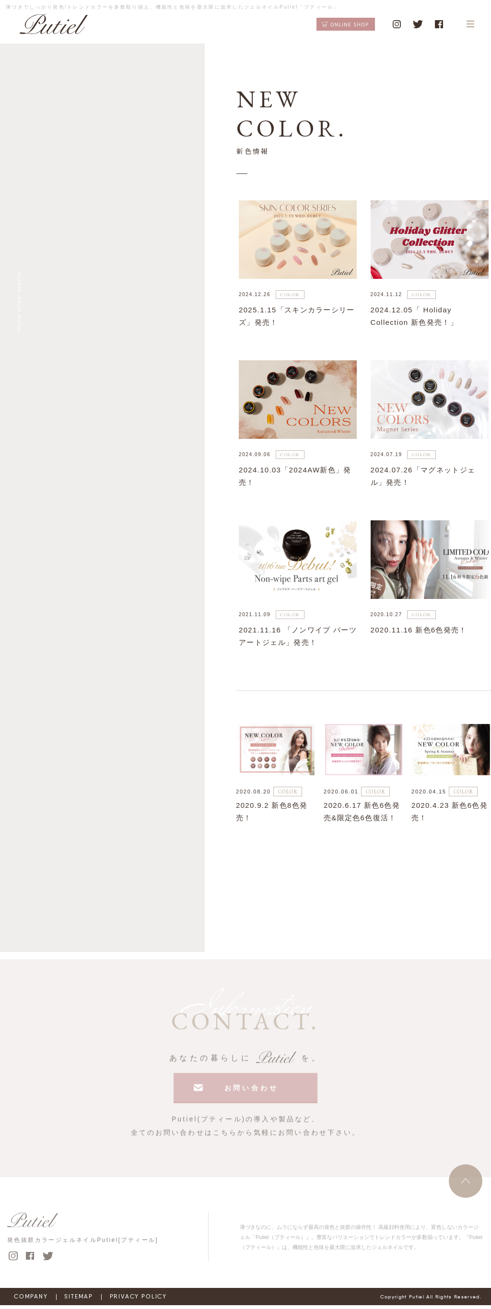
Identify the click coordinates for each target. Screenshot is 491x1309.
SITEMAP (86, 1301)
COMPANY (32, 1301)
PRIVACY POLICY (154, 1301)
